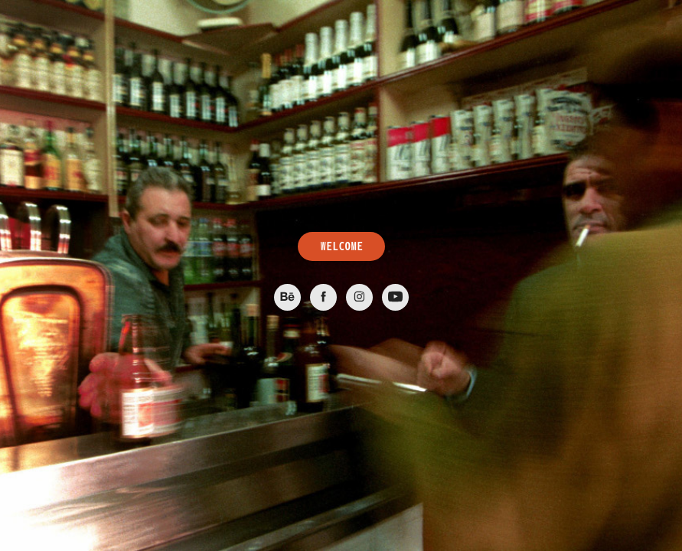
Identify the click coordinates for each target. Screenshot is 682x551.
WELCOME (341, 246)
